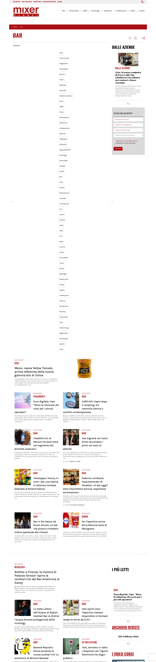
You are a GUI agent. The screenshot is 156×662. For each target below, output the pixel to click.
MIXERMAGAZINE (49, 2)
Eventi (142, 11)
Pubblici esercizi (67, 52)
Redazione (119, 639)
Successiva (69, 591)
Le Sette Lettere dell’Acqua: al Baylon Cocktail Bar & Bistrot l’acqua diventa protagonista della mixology (37, 337)
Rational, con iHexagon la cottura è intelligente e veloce (127, 431)
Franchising (25, 73)
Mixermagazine (45, 635)
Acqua (38, 68)
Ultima (76, 591)
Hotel (69, 64)
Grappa (28, 60)
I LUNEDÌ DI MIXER (126, 463)
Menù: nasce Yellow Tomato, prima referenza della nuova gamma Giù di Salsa (34, 92)
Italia (33, 64)
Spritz (96, 64)
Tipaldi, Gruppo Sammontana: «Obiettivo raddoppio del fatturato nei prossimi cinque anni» (84, 492)
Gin (99, 60)
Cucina (61, 64)
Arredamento (43, 56)
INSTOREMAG (27, 2)
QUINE (59, 2)
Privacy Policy (18, 656)
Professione (121, 11)
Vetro (53, 64)
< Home (14, 27)
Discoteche (79, 64)
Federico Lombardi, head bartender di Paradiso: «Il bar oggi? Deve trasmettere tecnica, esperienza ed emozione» (85, 206)
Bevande (45, 52)
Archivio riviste (121, 642)
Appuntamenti (87, 56)
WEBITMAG (37, 2)
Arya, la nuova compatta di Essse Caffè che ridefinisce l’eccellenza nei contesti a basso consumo (128, 78)
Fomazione (78, 68)
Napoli (47, 68)
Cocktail (79, 60)
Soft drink (31, 56)
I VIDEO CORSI (123, 375)
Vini (46, 64)
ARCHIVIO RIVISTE (126, 348)
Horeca (25, 64)
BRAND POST (122, 402)
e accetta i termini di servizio (126, 142)
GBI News (16, 635)
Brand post (29, 68)
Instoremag (25, 635)
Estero (57, 60)
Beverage (17, 68)
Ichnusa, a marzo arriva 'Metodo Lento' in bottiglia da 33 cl (45, 452)
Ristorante (74, 11)
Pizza (89, 64)
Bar (63, 11)
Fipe (16, 73)
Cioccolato (99, 68)
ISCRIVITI (118, 149)
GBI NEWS (16, 2)
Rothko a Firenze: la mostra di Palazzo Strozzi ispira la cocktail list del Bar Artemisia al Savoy (37, 298)
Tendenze (108, 11)
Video (132, 11)
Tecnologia (18, 52)
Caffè (85, 11)
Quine (54, 635)
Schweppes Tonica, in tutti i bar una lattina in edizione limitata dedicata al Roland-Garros (128, 590)
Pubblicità (119, 634)
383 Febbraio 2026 (128, 357)
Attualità (75, 56)
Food (94, 52)
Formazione (90, 60)
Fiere (36, 52)
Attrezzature (19, 56)
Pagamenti (37, 73)
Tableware (65, 56)
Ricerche (54, 52)
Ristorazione (68, 60)
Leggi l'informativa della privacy (127, 141)
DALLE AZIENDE (123, 47)
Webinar (54, 56)
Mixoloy (89, 68)
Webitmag (34, 635)
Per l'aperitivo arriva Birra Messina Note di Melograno (94, 246)
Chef (40, 64)
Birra (79, 52)
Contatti (118, 632)
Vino (50, 60)
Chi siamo (119, 637)
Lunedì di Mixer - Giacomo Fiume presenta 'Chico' (124, 489)
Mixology (95, 11)
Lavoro (16, 64)
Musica (68, 68)
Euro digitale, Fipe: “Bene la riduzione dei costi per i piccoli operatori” (128, 318)
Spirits (28, 52)
